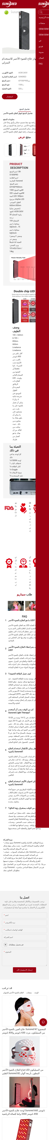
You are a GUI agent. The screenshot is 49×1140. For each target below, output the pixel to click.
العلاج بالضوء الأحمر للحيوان (13, 993)
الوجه (36, 993)
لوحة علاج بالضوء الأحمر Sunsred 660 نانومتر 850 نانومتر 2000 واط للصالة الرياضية (23, 1112)
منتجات (29, 993)
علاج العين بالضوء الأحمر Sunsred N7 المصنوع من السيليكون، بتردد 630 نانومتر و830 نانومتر (24, 1031)
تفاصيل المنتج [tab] (24, 109)
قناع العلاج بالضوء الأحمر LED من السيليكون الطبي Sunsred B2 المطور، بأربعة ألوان (22, 1071)
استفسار (10, 97)
